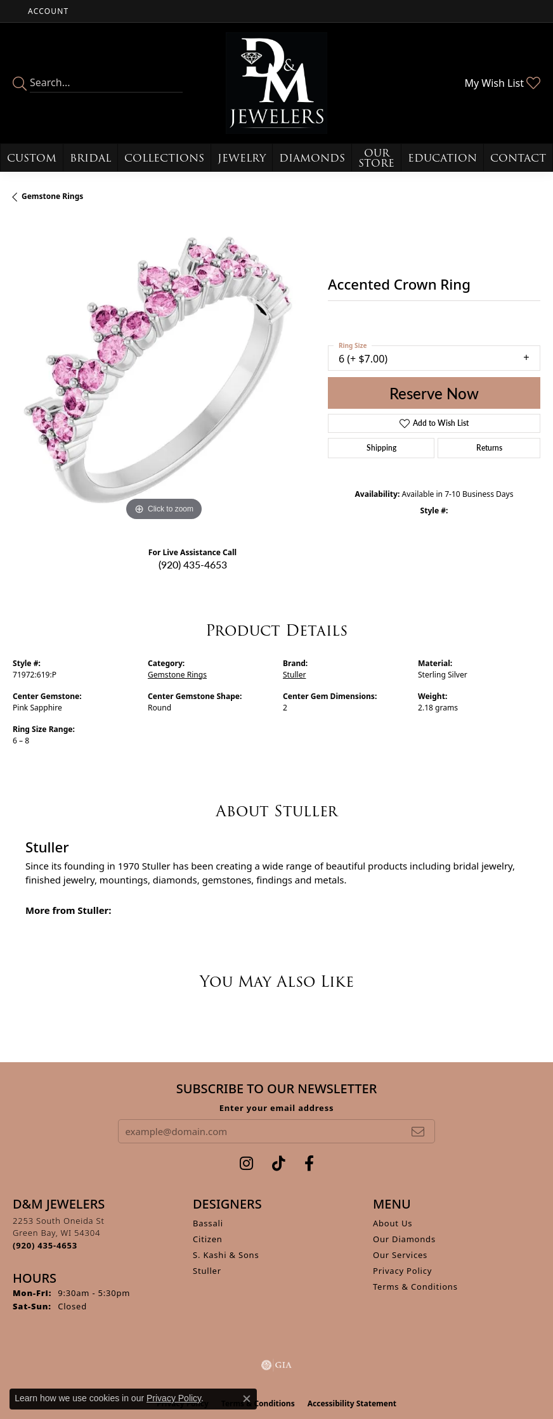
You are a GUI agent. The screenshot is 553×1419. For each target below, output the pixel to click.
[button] (46, 11)
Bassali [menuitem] (208, 1223)
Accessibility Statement (352, 1403)
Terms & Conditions (415, 1286)
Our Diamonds (404, 1239)
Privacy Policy (402, 1270)
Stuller (294, 674)
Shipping (381, 447)
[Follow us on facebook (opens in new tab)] (309, 1163)
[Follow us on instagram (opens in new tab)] (246, 1163)
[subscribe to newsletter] (417, 1131)
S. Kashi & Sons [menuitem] (226, 1255)
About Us (392, 1223)
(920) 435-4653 (193, 564)
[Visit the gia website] (276, 1365)
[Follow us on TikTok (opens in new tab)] (279, 1163)
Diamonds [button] (312, 158)
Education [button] (442, 158)
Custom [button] (31, 158)
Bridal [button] (90, 158)
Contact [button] (518, 158)
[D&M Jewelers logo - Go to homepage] (276, 83)
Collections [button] (164, 158)
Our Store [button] (376, 158)
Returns (489, 447)
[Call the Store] (45, 1245)
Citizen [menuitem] (208, 1239)
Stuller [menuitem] (207, 1270)
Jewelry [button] (242, 158)
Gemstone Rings (52, 196)
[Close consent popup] (246, 1399)
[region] (164, 373)
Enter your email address (276, 1108)
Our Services (400, 1255)
